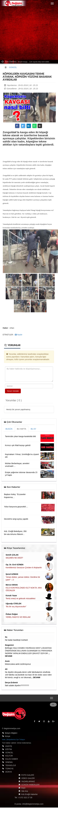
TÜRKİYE (9, 770)
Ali (6, 669)
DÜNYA (8, 773)
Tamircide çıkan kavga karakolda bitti (20, 436)
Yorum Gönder (13, 391)
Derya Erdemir (11, 682)
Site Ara (24, 792)
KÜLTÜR (9, 757)
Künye (7, 737)
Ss (6, 637)
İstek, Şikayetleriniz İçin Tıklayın (13, 741)
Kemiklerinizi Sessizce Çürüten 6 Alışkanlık (24, 567)
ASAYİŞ (8, 747)
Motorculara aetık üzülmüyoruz (18, 664)
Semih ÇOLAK (12, 555)
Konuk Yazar (11, 595)
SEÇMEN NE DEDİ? (14, 558)
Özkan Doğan (12, 614)
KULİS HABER (11, 760)
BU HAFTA (21, 429)
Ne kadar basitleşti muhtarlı (16, 640)
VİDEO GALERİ (28, 779)
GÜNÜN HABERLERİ (30, 786)
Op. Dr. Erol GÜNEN (14, 565)
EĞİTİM (8, 750)
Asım (7, 661)
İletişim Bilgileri (11, 734)
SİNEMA (9, 763)
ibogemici (9, 645)
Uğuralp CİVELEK (13, 603)
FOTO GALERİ (27, 776)
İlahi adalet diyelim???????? (17, 685)
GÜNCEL (13, 67)
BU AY (33, 429)
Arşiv (23, 789)
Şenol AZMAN (12, 574)
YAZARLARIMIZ (28, 782)
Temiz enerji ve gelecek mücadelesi (20, 598)
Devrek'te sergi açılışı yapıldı (16, 519)
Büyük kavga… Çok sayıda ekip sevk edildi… (34, 62)
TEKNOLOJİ (10, 766)
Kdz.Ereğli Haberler (29, 795)
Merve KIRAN (12, 585)
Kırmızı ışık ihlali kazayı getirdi (17, 445)
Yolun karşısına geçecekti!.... (16, 507)
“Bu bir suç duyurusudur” (16, 606)
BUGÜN (9, 429)
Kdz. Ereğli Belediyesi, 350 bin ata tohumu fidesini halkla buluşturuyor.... (15, 534)
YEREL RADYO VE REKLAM (18, 617)
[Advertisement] (25, 33)
